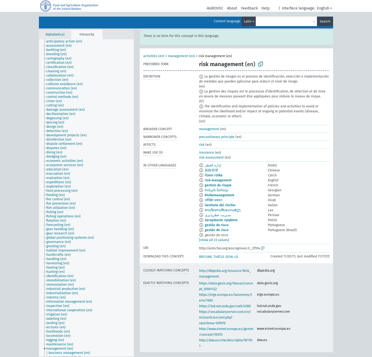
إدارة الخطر (213, 165)
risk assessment (211, 158)
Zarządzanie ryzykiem (221, 220)
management (209, 129)
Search (325, 21)
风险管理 (211, 170)
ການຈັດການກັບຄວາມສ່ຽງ (223, 210)
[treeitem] (66, 41)
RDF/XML (205, 257)
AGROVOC (215, 8)
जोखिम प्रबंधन (213, 200)
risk (202, 145)
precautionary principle (216, 137)
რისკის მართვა (216, 190)
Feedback (249, 8)
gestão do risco (216, 225)
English (323, 8)
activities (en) (153, 56)
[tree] (86, 198)
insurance (206, 153)
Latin (247, 21)
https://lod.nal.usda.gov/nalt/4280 (225, 306)
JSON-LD (231, 257)
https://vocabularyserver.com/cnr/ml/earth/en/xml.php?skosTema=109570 (225, 317)
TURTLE (219, 257)
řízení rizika (214, 175)
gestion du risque (218, 185)
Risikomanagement (219, 195)
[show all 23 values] (214, 240)
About (232, 8)
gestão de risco (216, 230)
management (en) (181, 56)
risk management (218, 180)
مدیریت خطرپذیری (218, 215)
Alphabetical (55, 34)
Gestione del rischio (220, 205)
